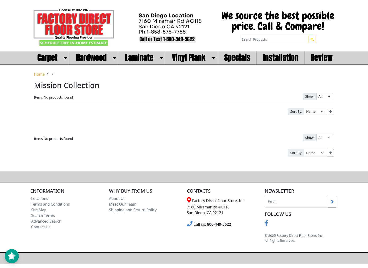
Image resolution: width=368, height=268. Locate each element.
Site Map (38, 209)
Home (39, 74)
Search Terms (43, 215)
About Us (117, 198)
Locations (39, 198)
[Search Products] (274, 39)
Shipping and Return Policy (133, 209)
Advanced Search (46, 221)
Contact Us (40, 226)
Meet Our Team (122, 204)
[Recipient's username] (296, 201)
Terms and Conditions (50, 204)
